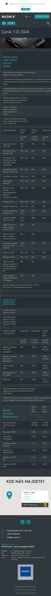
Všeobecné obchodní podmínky (25, 583)
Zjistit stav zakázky (42, 13)
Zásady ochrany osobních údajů (25, 587)
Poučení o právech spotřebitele (26, 590)
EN (29, 14)
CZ (26, 14)
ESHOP (11, 20)
